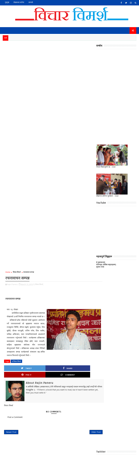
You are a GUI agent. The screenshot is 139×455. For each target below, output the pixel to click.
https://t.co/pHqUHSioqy (69, 247)
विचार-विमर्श (17, 46)
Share (40, 145)
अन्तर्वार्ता (61, 350)
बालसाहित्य (61, 363)
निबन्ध (60, 359)
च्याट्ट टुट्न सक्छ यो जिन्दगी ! (80, 301)
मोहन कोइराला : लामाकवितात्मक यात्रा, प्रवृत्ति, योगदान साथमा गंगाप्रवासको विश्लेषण (81, 315)
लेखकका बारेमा (18, 2)
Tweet (17, 145)
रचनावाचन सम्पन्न (12, 72)
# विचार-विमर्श (16, 138)
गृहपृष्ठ (7, 2)
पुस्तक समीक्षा (70, 359)
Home (7, 46)
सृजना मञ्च (100, 267)
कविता (60, 355)
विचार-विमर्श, (39, 58)
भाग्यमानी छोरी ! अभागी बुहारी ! (81, 280)
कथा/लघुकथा (82, 350)
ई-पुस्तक (70, 350)
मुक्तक (71, 363)
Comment (85, 145)
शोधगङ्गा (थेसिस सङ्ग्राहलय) (106, 265)
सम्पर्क (31, 2)
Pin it (62, 145)
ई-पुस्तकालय (100, 262)
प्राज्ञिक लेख (83, 359)
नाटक (89, 355)
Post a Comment (15, 188)
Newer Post (11, 203)
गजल (67, 355)
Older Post (87, 203)
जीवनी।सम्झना (78, 355)
